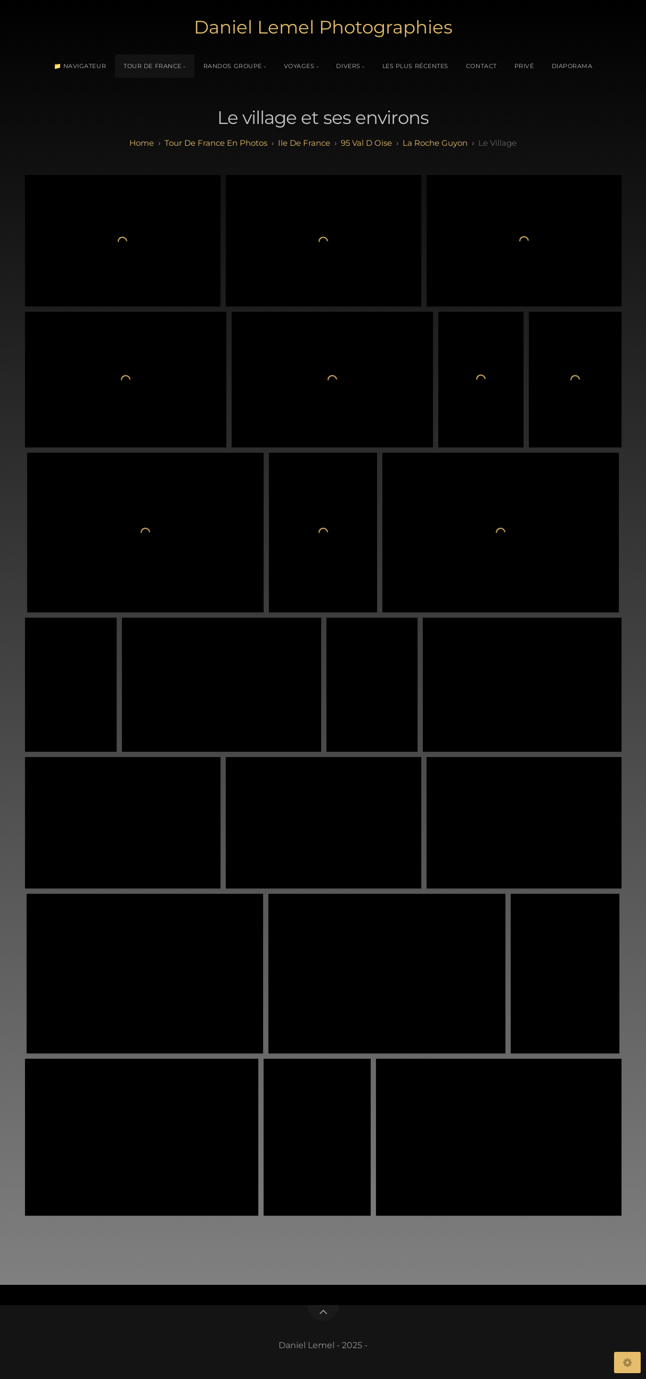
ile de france (304, 143)
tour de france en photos (216, 143)
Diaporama (572, 66)
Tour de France (153, 66)
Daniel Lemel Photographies (323, 27)
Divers (348, 66)
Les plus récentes (415, 66)
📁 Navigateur (80, 66)
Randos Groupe (232, 66)
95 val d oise (366, 143)
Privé (524, 66)
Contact (481, 66)
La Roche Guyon (435, 143)
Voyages (299, 66)
